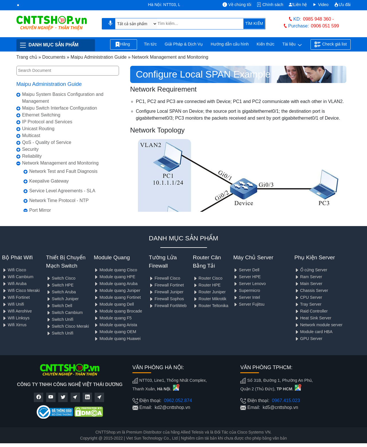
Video (320, 4)
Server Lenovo (249, 283)
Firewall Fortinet (166, 285)
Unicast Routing (38, 128)
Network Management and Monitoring (60, 163)
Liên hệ (298, 4)
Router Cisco (207, 278)
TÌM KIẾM (254, 23)
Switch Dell (59, 305)
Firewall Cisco (164, 278)
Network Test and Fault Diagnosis (63, 171)
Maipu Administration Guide (49, 84)
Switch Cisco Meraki (67, 326)
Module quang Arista (115, 325)
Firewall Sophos (166, 298)
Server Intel (246, 297)
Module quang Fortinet (117, 297)
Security (30, 149)
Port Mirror (40, 210)
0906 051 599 (325, 25)
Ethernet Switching (41, 114)
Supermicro (246, 290)
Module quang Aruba (116, 283)
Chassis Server (311, 290)
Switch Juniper (62, 298)
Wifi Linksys (16, 318)
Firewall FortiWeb (168, 305)
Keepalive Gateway (49, 181)
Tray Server (307, 304)
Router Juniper (209, 292)
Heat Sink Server (312, 318)
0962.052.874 (178, 400)
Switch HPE (60, 285)
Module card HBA (313, 331)
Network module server (318, 325)
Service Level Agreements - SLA (62, 190)
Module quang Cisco (115, 270)
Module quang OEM (115, 331)
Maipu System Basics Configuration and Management (63, 98)
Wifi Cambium (18, 276)
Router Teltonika (211, 305)
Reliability (32, 156)
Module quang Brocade (118, 311)
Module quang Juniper (117, 290)
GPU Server (308, 338)
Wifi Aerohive (17, 311)
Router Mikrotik (210, 298)
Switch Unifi (59, 319)
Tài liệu (292, 45)
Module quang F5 (113, 318)
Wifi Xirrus (14, 325)
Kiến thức (265, 44)
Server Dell (246, 270)
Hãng (123, 44)
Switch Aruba (61, 292)
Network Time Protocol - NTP (59, 200)
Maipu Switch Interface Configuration (59, 108)
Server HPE (247, 276)
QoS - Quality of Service (46, 142)
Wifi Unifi (13, 304)
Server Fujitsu (248, 304)
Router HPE (207, 285)
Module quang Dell (114, 304)
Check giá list (331, 44)
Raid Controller (311, 311)
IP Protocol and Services (47, 121)
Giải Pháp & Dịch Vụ (184, 44)
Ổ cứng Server (310, 270)
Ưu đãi (342, 4)
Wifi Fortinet (16, 297)
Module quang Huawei (117, 338)
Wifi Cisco (14, 270)
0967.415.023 (286, 400)
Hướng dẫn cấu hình (230, 44)
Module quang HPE (114, 276)
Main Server (308, 283)
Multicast (31, 135)
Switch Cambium (64, 312)
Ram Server (308, 276)
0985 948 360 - (318, 19)
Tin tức (150, 44)
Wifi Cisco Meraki (21, 290)
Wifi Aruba (14, 283)
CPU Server (308, 297)
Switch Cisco (60, 278)
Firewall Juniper (166, 292)
